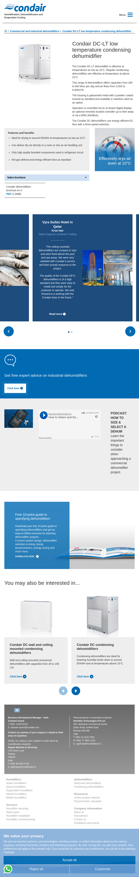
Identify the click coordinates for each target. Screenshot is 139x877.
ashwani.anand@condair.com (25, 727)
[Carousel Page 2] (71, 332)
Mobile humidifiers (16, 797)
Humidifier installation (18, 815)
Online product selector (87, 797)
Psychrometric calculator (88, 801)
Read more (57, 314)
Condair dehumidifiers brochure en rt (18, 188)
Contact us (80, 819)
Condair (25, 7)
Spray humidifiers (16, 786)
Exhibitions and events (86, 823)
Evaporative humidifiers (19, 790)
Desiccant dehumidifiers (87, 783)
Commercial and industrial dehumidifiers (34, 31)
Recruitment (81, 815)
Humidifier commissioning (20, 819)
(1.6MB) (13, 194)
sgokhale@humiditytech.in (88, 743)
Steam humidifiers (16, 783)
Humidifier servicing (17, 808)
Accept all (69, 860)
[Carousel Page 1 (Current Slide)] (69, 332)
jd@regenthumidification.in (23, 767)
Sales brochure (47, 177)
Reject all (36, 869)
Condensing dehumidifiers (88, 786)
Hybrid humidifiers (16, 794)
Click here (15, 388)
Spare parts (12, 812)
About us (79, 812)
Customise (102, 869)
